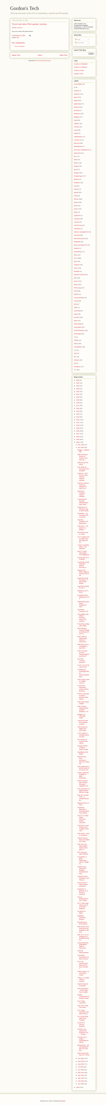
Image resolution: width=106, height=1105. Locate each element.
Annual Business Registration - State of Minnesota (83, 945)
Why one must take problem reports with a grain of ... (83, 846)
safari (75, 307)
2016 (78, 408)
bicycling (77, 110)
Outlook (76, 265)
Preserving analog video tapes (83, 625)
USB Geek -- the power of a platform (83, 527)
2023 (78, 389)
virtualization (78, 347)
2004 (78, 442)
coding (76, 133)
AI (74, 87)
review (76, 301)
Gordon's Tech (24, 8)
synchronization (79, 330)
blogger (76, 117)
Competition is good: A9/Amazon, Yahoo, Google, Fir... (83, 860)
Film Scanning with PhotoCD (83, 853)
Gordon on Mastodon (81, 64)
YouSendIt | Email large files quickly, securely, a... (83, 564)
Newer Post (16, 55)
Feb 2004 (81, 1081)
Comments (79, 42)
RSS (75, 304)
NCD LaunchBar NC (80, 245)
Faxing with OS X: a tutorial (83, 558)
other (75, 261)
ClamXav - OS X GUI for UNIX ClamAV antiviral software (83, 477)
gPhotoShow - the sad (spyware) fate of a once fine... (83, 1047)
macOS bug (78, 225)
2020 (78, 397)
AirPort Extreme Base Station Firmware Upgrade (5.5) (83, 783)
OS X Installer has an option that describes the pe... (83, 539)
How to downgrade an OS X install (83, 898)
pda (75, 278)
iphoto (76, 202)
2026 (78, 380)
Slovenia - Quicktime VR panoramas (83, 521)
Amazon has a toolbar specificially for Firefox (83, 1039)
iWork (76, 212)
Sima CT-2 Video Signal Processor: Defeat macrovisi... (83, 819)
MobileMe (77, 242)
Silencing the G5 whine (83, 463)
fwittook (76, 166)
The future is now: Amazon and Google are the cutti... (83, 828)
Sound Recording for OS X (83, 587)
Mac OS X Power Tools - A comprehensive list (83, 797)
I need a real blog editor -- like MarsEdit (83, 546)
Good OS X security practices (81, 1024)
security (76, 317)
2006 (78, 436)
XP (75, 370)
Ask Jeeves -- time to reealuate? (83, 834)
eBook (76, 159)
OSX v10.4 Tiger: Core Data (83, 1006)
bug (75, 120)
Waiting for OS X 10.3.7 (83, 591)
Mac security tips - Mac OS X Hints (83, 1054)
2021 (78, 394)
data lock (77, 143)
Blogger (63, 1101)
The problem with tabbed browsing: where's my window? (83, 617)
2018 (78, 403)
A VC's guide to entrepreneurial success (83, 735)
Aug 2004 (81, 1064)
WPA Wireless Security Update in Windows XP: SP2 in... (83, 631)
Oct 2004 (81, 1058)
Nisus (76, 255)
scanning (77, 311)
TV (75, 337)
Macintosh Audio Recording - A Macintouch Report (83, 580)
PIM (75, 291)
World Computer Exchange (83, 985)
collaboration (78, 136)
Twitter (76, 340)
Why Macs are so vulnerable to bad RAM (83, 646)
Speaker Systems (17, 27)
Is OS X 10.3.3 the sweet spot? (83, 666)
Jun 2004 (81, 1070)
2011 (78, 422)
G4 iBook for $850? (82, 912)
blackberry (77, 113)
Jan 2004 (81, 1084)
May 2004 (81, 1072)
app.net (76, 97)
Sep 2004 (81, 1061)
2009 (78, 428)
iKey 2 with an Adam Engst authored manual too (82, 639)
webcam (76, 360)
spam (75, 320)
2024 (78, 386)
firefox (76, 163)
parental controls (79, 274)
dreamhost (77, 153)
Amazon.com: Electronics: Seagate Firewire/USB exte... (83, 870)
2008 (78, 431)
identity (76, 192)
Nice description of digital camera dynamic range (83, 790)
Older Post (63, 55)
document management (81, 150)
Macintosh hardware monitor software (81, 493)
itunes (76, 209)
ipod (18, 37)
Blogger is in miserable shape (82, 716)
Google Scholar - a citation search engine (83, 747)
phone (76, 281)
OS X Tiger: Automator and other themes (83, 1012)
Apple (76, 100)
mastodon (77, 228)
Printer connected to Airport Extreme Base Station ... (83, 696)
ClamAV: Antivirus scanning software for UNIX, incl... (83, 485)
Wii (75, 363)
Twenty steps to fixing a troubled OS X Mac (83, 839)
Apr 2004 (81, 1075)
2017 (78, 405)
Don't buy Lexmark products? (81, 660)
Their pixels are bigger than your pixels (82, 728)
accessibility (78, 84)
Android (76, 91)
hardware (77, 182)
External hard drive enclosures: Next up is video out (83, 760)
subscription (78, 327)
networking (77, 251)
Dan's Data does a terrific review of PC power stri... (83, 768)
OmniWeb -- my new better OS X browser (83, 515)
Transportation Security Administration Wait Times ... (83, 501)
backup (76, 107)
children (76, 123)
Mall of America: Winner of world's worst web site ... (83, 457)
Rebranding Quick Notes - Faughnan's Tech (83, 604)
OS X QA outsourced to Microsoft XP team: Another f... (83, 965)
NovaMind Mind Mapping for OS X (83, 597)
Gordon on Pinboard (80, 67)
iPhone (76, 199)
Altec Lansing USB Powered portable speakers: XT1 (83, 709)
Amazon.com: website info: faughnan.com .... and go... (83, 1031)
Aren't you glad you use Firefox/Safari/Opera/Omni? (83, 653)
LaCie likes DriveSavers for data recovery (83, 957)
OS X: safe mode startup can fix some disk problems (83, 905)
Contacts (77, 140)
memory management (81, 232)
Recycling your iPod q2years (83, 923)
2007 (78, 434)
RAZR (76, 294)
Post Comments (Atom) (44, 60)
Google (76, 173)
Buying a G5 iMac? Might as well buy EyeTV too (83, 572)
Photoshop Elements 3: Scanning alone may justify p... (83, 810)
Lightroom (77, 215)
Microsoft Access (79, 238)
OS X (75, 258)
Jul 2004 (81, 1067)
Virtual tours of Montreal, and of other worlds (83, 509)
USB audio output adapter (83, 702)
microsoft (77, 235)
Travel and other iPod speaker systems (29, 24)
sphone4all (77, 324)
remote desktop (79, 297)
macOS (76, 222)
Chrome (76, 127)
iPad (75, 196)
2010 (78, 425)
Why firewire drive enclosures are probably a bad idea (83, 929)
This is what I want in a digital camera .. (83, 681)
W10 (75, 353)
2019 (78, 400)
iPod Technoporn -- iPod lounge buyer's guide (83, 990)
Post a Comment (19, 46)
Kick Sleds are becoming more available (83, 468)
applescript (77, 104)
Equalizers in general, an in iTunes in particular (83, 891)
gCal (75, 169)
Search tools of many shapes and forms (83, 884)
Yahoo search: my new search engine (83, 973)
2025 (78, 383)
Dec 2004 (81, 445)
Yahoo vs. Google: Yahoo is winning (83, 979)
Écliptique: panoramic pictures (82, 917)
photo (76, 284)
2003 (78, 1087)
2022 (78, 391)
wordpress (77, 366)
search (76, 314)
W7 (75, 357)
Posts (77, 39)
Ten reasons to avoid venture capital (83, 741)
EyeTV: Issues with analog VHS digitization (83, 553)
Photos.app (77, 288)
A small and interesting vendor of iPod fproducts (83, 688)
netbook (76, 248)
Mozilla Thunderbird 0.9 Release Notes (83, 996)
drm (75, 156)
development (78, 146)
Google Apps (78, 176)
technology (77, 334)
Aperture (77, 94)
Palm (75, 268)
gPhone (76, 179)
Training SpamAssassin (83, 951)
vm (75, 350)
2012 (78, 420)
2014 (78, 414)
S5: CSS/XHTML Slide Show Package (83, 1018)
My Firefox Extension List (83, 610)
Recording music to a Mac (83, 533)
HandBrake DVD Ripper (83, 753)
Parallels (77, 271)
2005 (78, 439)
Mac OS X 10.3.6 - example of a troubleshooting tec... (83, 937)
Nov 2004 (81, 447)
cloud (75, 130)
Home (40, 55)
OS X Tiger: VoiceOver (82, 1002)
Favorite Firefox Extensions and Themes (83, 878)
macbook (77, 219)
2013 (78, 417)
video (75, 343)
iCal (75, 186)
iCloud (76, 189)
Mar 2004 (81, 1078)
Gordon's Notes (79, 70)
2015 (78, 411)
